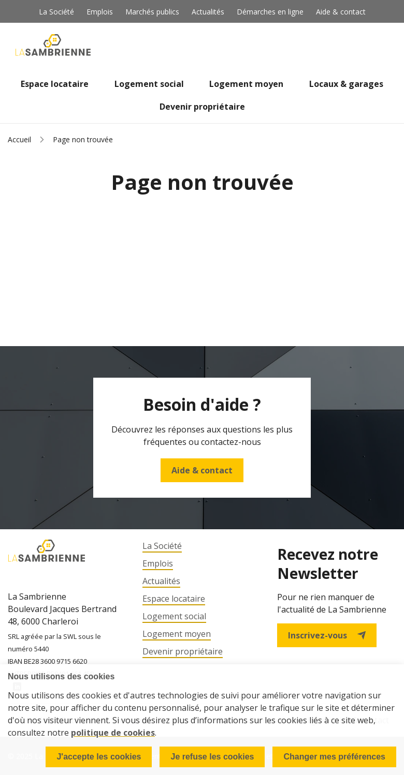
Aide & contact (341, 12)
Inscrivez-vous (327, 635)
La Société (56, 12)
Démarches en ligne (270, 12)
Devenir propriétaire (202, 106)
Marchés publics (152, 12)
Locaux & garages (346, 84)
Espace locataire (55, 84)
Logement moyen (246, 84)
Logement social (149, 84)
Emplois (99, 12)
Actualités (208, 12)
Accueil (19, 139)
